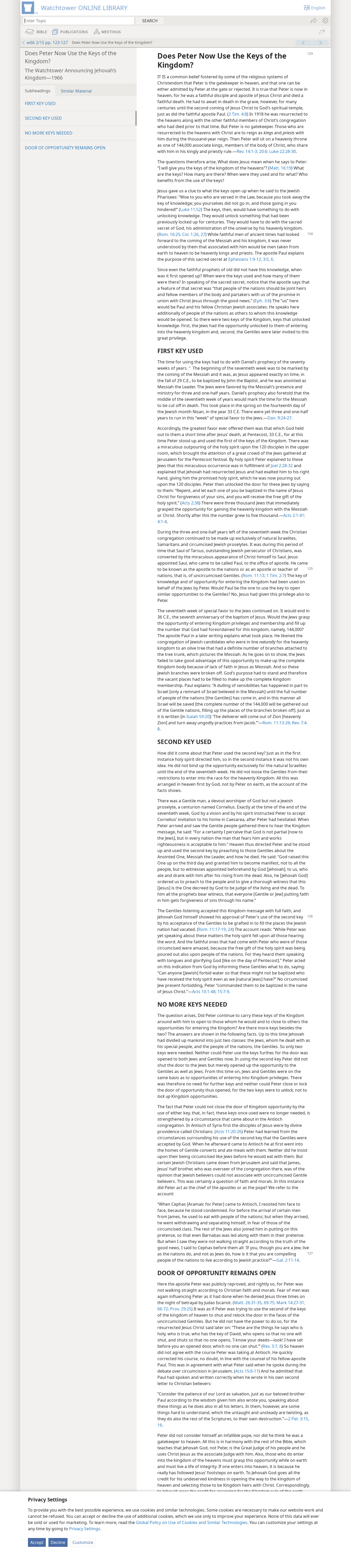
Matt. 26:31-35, (248, 1302)
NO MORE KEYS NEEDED (48, 133)
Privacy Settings (84, 1529)
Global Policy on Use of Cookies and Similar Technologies (191, 1522)
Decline (58, 1542)
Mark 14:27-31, (290, 1302)
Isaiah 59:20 (197, 716)
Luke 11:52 (190, 209)
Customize (82, 1542)
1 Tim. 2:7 (275, 575)
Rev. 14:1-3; (247, 151)
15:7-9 (222, 991)
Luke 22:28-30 (282, 151)
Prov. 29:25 (180, 1309)
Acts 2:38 (190, 503)
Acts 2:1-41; (294, 515)
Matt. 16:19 (280, 168)
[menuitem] (325, 20)
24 (229, 929)
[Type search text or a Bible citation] (76, 20)
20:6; (263, 151)
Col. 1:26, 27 (193, 234)
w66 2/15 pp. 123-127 (44, 42)
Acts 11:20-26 (229, 1131)
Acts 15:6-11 (247, 1371)
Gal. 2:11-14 (287, 1260)
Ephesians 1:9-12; (245, 259)
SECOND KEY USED (43, 118)
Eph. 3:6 (262, 301)
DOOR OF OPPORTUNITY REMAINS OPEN (65, 148)
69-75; (269, 1302)
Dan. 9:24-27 (279, 418)
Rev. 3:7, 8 (272, 1346)
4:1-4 (162, 521)
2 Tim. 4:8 (238, 114)
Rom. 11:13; (254, 575)
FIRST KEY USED (40, 103)
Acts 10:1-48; (204, 991)
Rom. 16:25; (170, 234)
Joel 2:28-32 (282, 465)
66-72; (163, 1309)
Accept (36, 1542)
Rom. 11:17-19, (212, 929)
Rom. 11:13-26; (276, 723)
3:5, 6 (267, 259)
